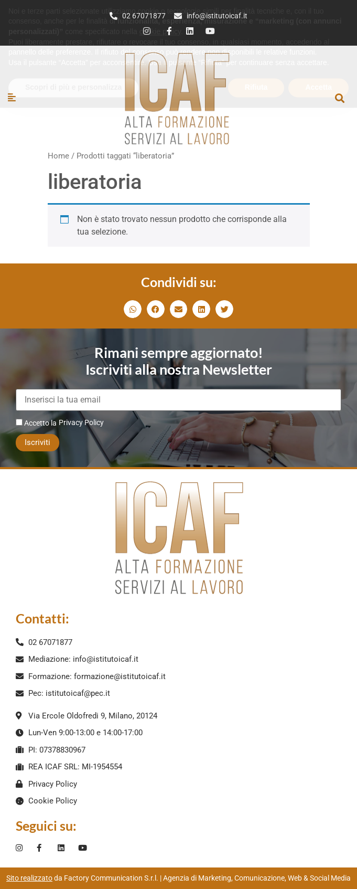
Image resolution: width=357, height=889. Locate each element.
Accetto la (36, 423)
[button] (339, 98)
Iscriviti (37, 442)
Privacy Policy (81, 422)
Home (58, 156)
